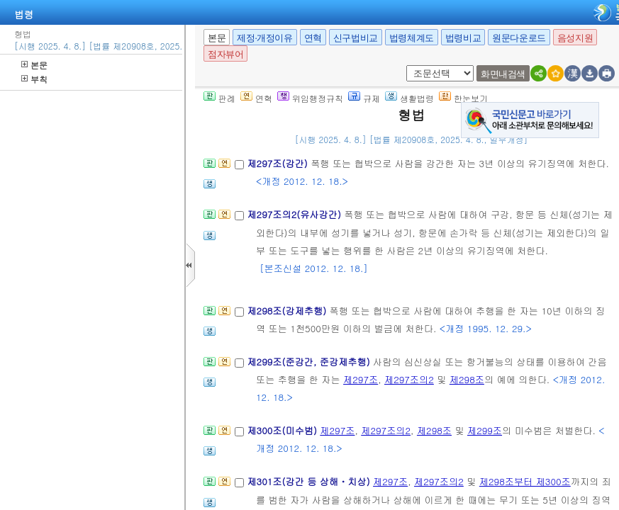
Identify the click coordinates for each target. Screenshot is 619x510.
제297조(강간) (279, 163)
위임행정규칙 (310, 98)
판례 (219, 98)
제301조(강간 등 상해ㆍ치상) (310, 481)
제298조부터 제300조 (525, 481)
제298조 (467, 379)
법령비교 (463, 38)
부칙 (34, 79)
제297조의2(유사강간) (295, 214)
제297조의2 (409, 379)
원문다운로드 (519, 38)
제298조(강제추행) (288, 310)
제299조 (484, 430)
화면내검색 (503, 74)
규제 (364, 98)
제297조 (360, 379)
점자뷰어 (225, 54)
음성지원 (575, 38)
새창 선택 (411, 65)
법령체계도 (411, 38)
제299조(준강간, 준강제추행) (310, 361)
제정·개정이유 (264, 38)
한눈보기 (463, 98)
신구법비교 (355, 38)
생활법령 (409, 98)
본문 (34, 65)
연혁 (313, 38)
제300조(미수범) (283, 430)
